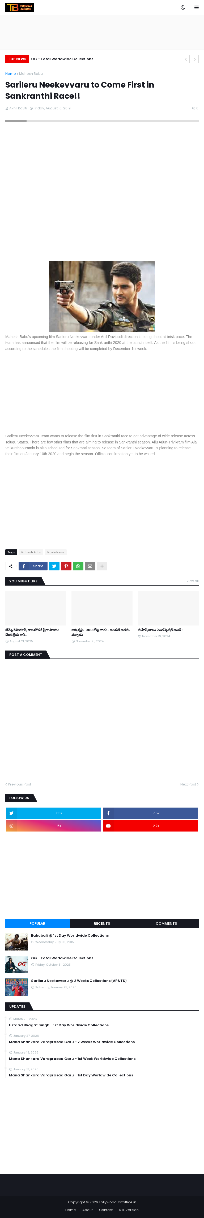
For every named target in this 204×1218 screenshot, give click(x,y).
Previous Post (19, 784)
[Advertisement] (102, 391)
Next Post (188, 784)
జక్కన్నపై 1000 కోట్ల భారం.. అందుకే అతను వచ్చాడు (100, 632)
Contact (106, 1209)
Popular (37, 923)
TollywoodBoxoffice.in (117, 1202)
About (87, 1209)
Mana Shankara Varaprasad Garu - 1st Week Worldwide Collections (72, 1058)
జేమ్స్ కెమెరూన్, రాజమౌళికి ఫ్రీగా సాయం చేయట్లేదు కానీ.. (32, 632)
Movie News (56, 552)
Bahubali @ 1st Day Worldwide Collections (70, 935)
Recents (102, 923)
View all (192, 581)
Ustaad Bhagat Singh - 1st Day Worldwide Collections (59, 1025)
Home (10, 73)
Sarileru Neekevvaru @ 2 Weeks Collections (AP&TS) (79, 980)
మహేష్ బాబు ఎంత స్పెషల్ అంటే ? (161, 630)
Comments (166, 923)
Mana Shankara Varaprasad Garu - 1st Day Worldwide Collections (71, 1075)
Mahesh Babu (31, 73)
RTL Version (129, 1209)
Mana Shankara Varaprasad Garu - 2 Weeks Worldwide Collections (72, 1042)
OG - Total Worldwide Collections (62, 58)
